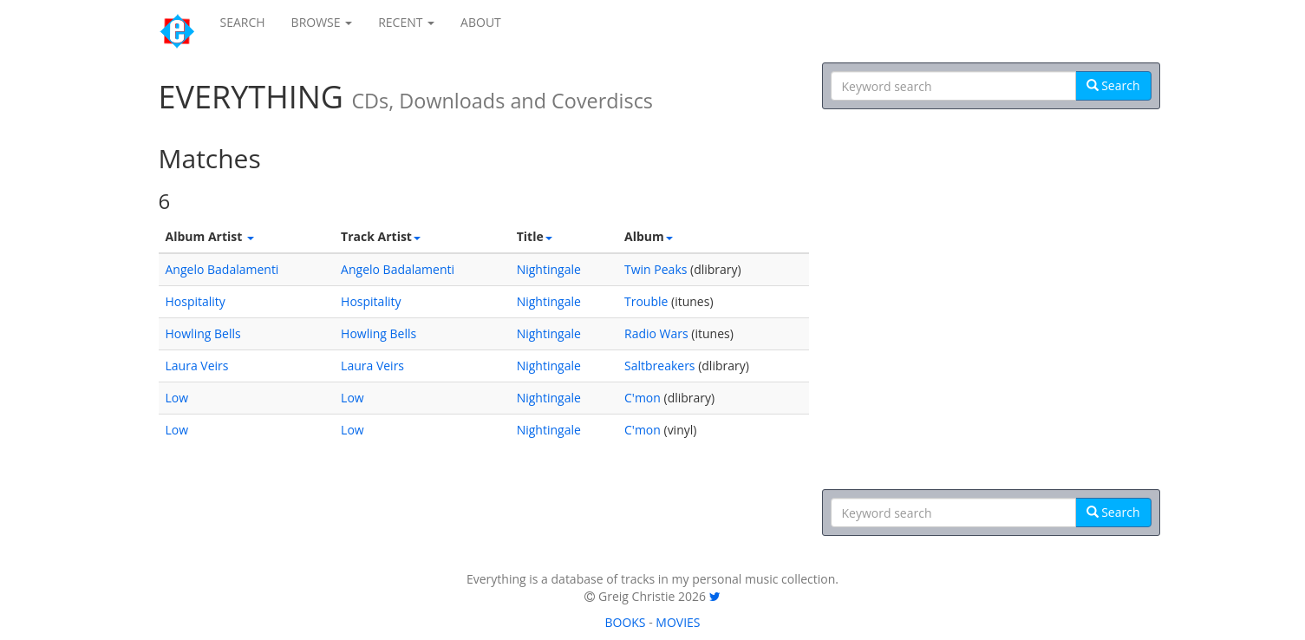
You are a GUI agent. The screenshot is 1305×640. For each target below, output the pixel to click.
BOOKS (624, 622)
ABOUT (480, 22)
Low (177, 397)
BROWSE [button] (322, 22)
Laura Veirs (197, 365)
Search (1113, 85)
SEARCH (242, 22)
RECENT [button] (406, 22)
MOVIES (678, 622)
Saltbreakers (659, 365)
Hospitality (195, 301)
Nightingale (549, 269)
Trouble (646, 301)
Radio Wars (656, 333)
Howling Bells (203, 333)
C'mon (642, 397)
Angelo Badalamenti (222, 269)
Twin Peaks (655, 269)
